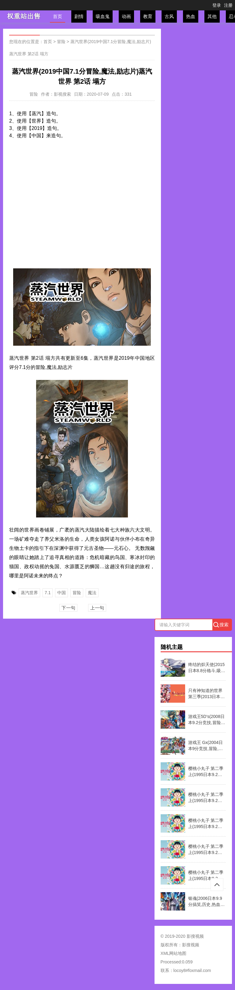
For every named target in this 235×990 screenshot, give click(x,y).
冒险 (61, 41)
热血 (190, 16)
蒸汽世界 (29, 592)
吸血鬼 (103, 16)
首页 (57, 16)
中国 (61, 592)
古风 (169, 16)
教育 (147, 16)
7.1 (47, 592)
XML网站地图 (174, 953)
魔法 (92, 592)
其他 (212, 16)
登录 (216, 5)
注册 (228, 5)
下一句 (68, 607)
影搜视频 (190, 944)
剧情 (79, 16)
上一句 (97, 607)
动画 (126, 16)
